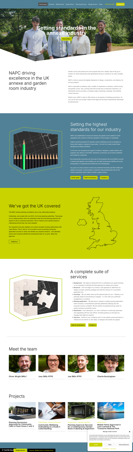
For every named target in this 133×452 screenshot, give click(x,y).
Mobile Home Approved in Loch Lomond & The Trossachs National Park (109, 427)
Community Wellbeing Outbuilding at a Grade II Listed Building (49, 428)
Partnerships (43, 4)
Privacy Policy (106, 448)
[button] (129, 432)
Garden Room (70, 4)
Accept (96, 444)
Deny (109, 444)
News (101, 4)
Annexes (51, 4)
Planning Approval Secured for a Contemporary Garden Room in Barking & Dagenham (81, 428)
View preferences (124, 444)
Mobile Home (60, 4)
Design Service (92, 4)
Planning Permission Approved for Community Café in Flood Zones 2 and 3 (21, 425)
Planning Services (81, 4)
